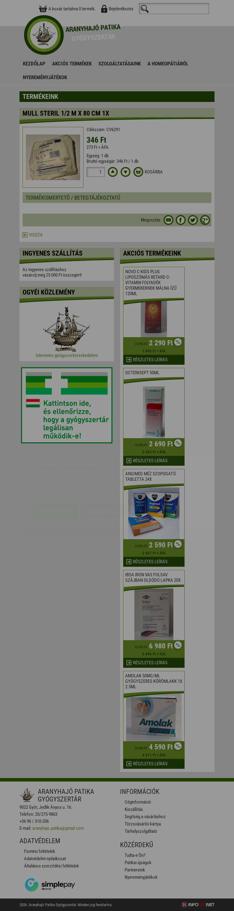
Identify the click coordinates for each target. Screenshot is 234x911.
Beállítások (103, 475)
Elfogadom (56, 475)
